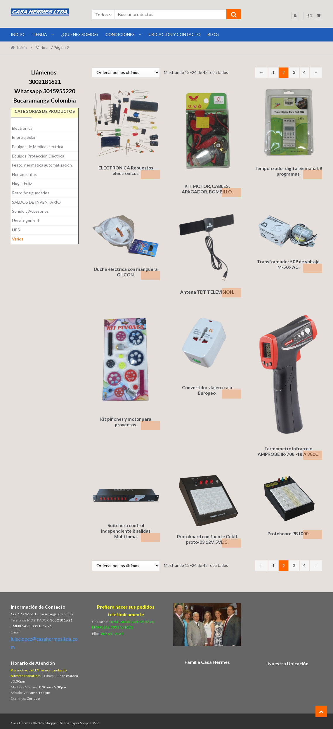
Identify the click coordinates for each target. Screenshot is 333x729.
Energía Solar (24, 137)
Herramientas (24, 174)
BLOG (213, 34)
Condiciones (120, 34)
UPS (16, 229)
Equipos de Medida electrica (37, 146)
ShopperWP (89, 719)
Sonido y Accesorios (30, 211)
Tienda (39, 34)
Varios (41, 47)
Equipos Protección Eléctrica (38, 155)
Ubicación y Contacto (175, 34)
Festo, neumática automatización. (42, 164)
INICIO (18, 34)
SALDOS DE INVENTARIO (36, 202)
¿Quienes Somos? (79, 34)
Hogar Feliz (22, 183)
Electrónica (22, 128)
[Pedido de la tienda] (126, 72)
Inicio (22, 47)
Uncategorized (25, 220)
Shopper (51, 719)
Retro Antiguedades (30, 192)
